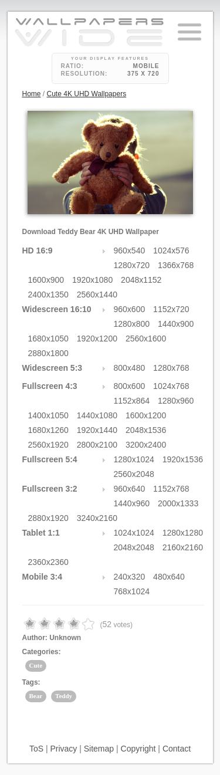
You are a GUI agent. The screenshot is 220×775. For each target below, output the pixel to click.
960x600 (129, 309)
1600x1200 (146, 415)
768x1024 (132, 591)
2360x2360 (48, 562)
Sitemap (99, 748)
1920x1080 (92, 280)
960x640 (129, 488)
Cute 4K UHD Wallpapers (87, 94)
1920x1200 (97, 338)
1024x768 (171, 386)
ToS (36, 748)
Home (31, 94)
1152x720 (171, 309)
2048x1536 (146, 430)
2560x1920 (48, 444)
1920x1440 (97, 430)
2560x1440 (97, 294)
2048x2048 (134, 547)
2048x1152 (141, 280)
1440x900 (176, 324)
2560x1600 (146, 338)
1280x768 (171, 368)
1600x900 (46, 280)
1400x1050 (48, 415)
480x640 (169, 576)
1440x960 (132, 503)
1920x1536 (183, 459)
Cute (36, 665)
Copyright (138, 748)
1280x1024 (134, 459)
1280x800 (132, 324)
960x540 (129, 250)
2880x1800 (48, 353)
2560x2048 (134, 474)
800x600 (129, 386)
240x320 (129, 576)
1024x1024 (134, 532)
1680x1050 (48, 338)
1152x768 (171, 488)
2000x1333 (178, 503)
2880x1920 (48, 518)
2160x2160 (183, 547)
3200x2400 (146, 444)
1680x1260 (48, 430)
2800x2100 (97, 444)
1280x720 (132, 265)
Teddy (63, 695)
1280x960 (176, 400)
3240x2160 (97, 518)
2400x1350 (48, 294)
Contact (177, 748)
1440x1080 (97, 415)
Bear (36, 695)
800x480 (129, 368)
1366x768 (176, 265)
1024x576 (171, 250)
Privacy (63, 748)
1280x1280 (183, 532)
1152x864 (132, 400)
